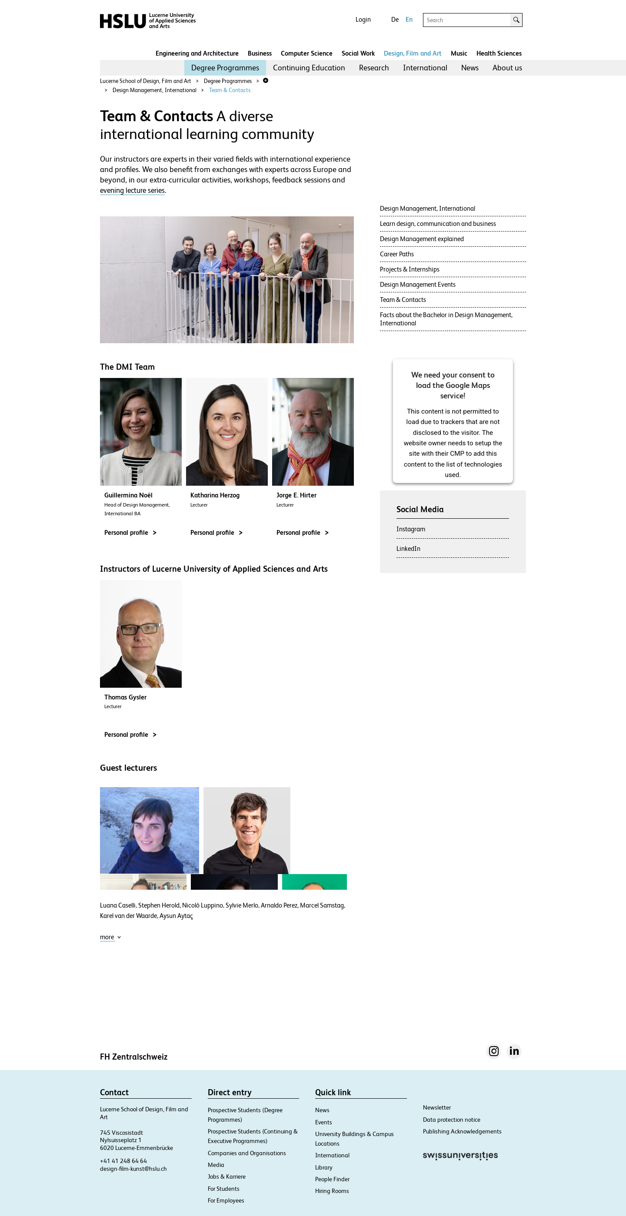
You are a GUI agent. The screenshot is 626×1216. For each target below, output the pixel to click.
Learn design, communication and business (438, 223)
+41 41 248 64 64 (123, 1160)
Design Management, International (154, 90)
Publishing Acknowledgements (462, 1131)
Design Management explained (422, 238)
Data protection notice (451, 1119)
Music (459, 53)
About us (507, 67)
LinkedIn (408, 548)
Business (260, 53)
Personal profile (130, 532)
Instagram (410, 529)
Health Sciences (499, 53)
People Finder (332, 1179)
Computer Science (307, 53)
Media (216, 1164)
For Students (224, 1188)
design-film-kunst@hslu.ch (133, 1168)
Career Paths (397, 254)
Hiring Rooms (332, 1190)
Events (323, 1122)
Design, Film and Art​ (413, 53)
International (425, 67)
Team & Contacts (229, 90)
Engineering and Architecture (197, 53)
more (110, 937)
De (395, 19)
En (409, 19)
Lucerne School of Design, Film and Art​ (145, 81)
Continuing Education (309, 67)
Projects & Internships (410, 269)
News (470, 67)
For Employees (226, 1200)
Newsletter (437, 1107)
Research (374, 67)
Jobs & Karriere (227, 1176)
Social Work (358, 53)
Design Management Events (418, 284)
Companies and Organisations (247, 1153)
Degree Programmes (225, 67)
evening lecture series (132, 190)
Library (324, 1167)
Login (363, 19)
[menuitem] (225, 68)
